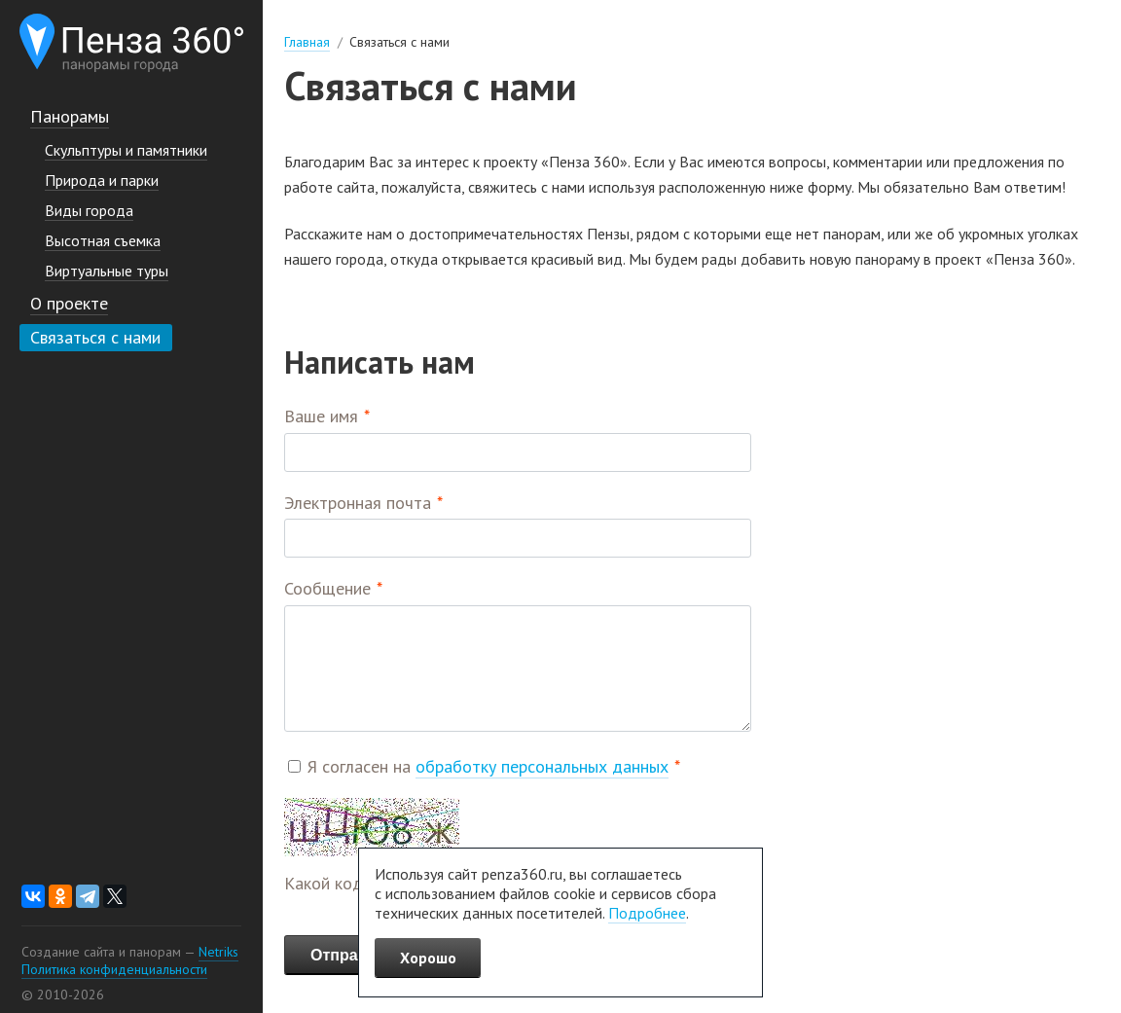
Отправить (352, 955)
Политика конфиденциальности (114, 969)
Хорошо (428, 957)
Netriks (218, 951)
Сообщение (327, 588)
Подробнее (647, 913)
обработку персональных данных (542, 766)
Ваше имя (321, 416)
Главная (307, 42)
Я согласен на (488, 766)
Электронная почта (357, 502)
